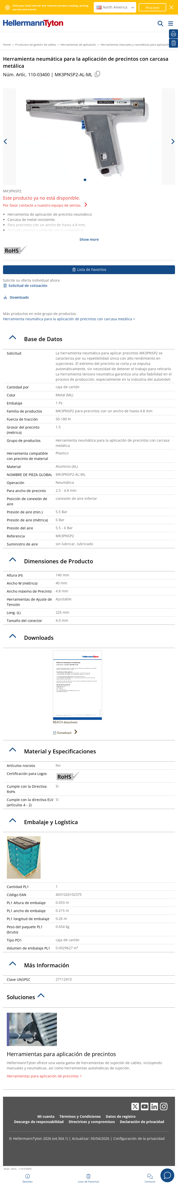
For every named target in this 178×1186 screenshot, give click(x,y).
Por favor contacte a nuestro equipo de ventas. (45, 205)
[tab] (89, 339)
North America (116, 7)
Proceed (152, 7)
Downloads (16, 297)
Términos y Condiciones (80, 1116)
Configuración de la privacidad (139, 1138)
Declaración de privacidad (142, 1121)
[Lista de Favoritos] (173, 43)
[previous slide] (5, 141)
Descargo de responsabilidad (39, 1121)
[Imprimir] (173, 33)
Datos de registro (121, 1116)
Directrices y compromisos (92, 1121)
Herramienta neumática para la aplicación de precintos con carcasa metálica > (69, 319)
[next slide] (172, 141)
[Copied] (97, 73)
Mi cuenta (45, 1116)
